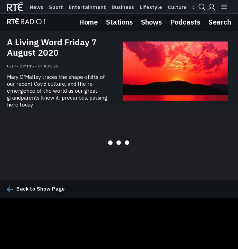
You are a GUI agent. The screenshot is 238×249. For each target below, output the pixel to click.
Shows (151, 22)
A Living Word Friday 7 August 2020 (52, 47)
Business (123, 7)
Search (220, 22)
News (36, 7)
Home (88, 22)
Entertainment (87, 7)
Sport (56, 7)
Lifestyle (151, 7)
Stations (119, 22)
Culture (177, 7)
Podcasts (185, 22)
